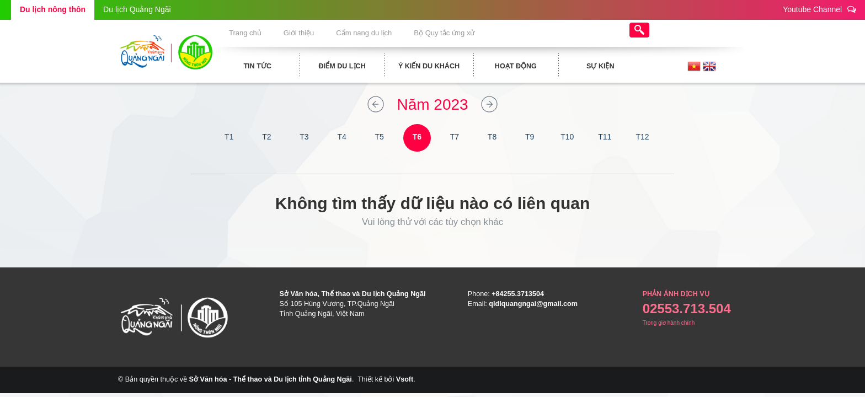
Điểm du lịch (336, 66)
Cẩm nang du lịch (383, 33)
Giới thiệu (308, 33)
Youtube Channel (819, 9)
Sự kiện (595, 66)
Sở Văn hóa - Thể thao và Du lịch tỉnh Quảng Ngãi (270, 379)
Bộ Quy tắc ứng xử (473, 33)
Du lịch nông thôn (53, 9)
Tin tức (252, 66)
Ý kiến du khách (422, 66)
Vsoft (404, 379)
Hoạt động (510, 66)
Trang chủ (244, 33)
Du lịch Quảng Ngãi (137, 9)
